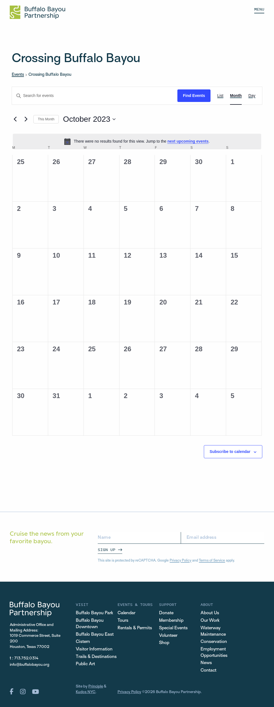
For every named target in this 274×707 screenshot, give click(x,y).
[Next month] (26, 119)
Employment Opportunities (213, 652)
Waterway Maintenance (213, 631)
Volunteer (168, 635)
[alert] (137, 141)
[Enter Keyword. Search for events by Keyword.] (94, 95)
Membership (171, 620)
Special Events (173, 628)
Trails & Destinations (96, 657)
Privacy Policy (180, 560)
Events (18, 75)
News (206, 663)
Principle (95, 686)
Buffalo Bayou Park (94, 613)
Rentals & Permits (135, 628)
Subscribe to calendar (230, 451)
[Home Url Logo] (37, 12)
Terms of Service (212, 560)
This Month (46, 119)
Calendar (126, 613)
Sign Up (106, 549)
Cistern (83, 642)
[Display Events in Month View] (236, 95)
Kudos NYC (86, 692)
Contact (208, 670)
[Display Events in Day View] (251, 95)
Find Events (194, 95)
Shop (164, 643)
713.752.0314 (26, 658)
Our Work (209, 620)
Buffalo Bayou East (95, 634)
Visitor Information (94, 649)
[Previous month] (15, 119)
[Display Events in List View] (220, 95)
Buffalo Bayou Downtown (90, 623)
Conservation (213, 642)
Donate (166, 613)
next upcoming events (188, 141)
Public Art (85, 664)
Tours (123, 620)
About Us (209, 613)
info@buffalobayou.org (29, 665)
